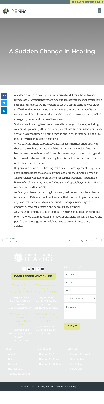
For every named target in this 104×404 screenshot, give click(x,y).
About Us (13, 354)
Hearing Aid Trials (49, 354)
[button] (99, 11)
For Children (77, 365)
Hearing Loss (15, 370)
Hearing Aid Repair (50, 359)
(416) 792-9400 (46, 298)
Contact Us (14, 365)
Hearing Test (77, 359)
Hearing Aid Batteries (51, 365)
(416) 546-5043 (21, 298)
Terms (80, 388)
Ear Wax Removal (80, 354)
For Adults (76, 370)
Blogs (11, 359)
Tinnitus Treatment (19, 375)
